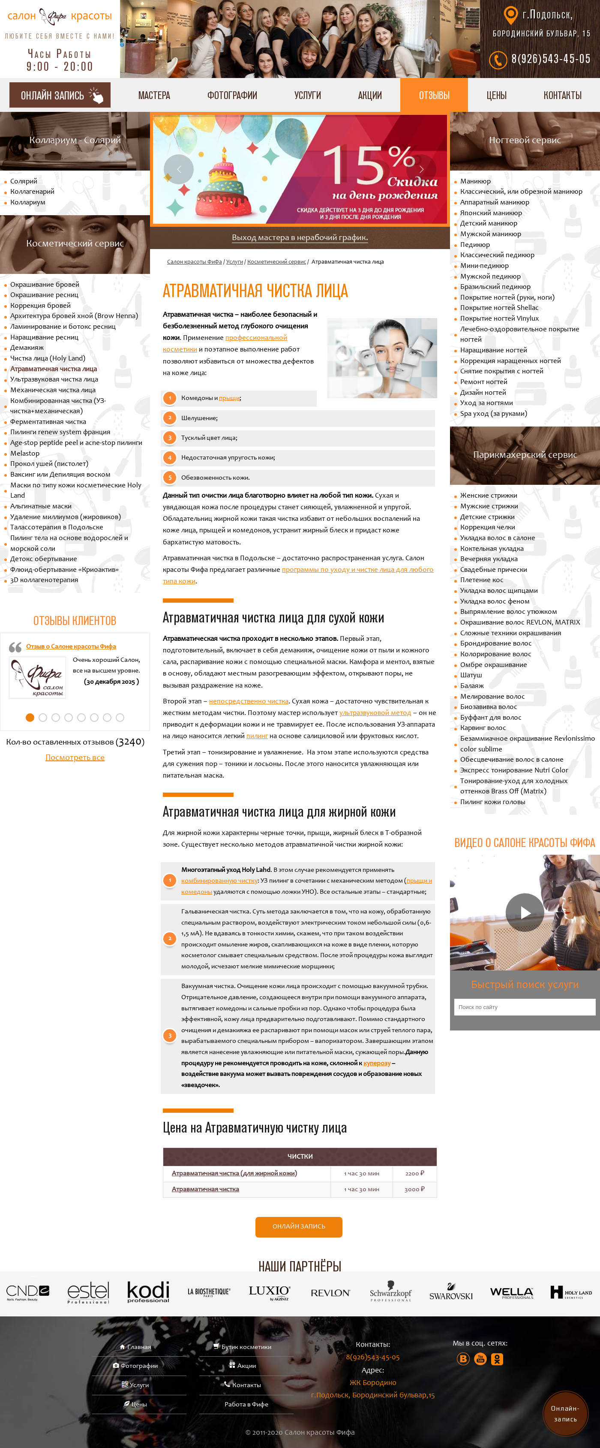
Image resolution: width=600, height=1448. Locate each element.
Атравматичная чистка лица (53, 369)
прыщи (229, 398)
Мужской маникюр (490, 234)
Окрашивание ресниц (44, 295)
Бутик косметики (246, 1347)
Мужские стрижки (489, 507)
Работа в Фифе (246, 1404)
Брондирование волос (496, 644)
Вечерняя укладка (489, 559)
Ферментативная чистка (48, 422)
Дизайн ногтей (483, 393)
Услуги (307, 95)
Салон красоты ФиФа (194, 262)
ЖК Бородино (373, 1390)
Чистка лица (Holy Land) (47, 359)
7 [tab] (107, 717)
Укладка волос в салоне (497, 538)
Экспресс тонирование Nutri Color (514, 771)
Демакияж (27, 348)
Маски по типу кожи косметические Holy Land (75, 491)
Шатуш (471, 675)
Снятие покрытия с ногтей (501, 372)
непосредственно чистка (248, 702)
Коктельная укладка (492, 549)
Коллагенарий (32, 192)
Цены (497, 95)
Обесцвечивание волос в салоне (512, 760)
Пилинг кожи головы (492, 802)
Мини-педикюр (484, 266)
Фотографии (232, 95)
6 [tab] (94, 717)
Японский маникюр (491, 213)
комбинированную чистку (219, 880)
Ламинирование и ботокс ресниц (63, 327)
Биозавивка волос (488, 707)
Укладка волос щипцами (499, 591)
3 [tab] (55, 717)
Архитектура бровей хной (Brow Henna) (74, 316)
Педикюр (475, 245)
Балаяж (472, 686)
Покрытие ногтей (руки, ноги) (507, 298)
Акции (370, 95)
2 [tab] (43, 717)
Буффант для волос (491, 718)
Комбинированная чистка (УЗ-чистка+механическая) (58, 407)
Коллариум (27, 203)
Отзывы (434, 95)
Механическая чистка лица (53, 390)
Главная (139, 1347)
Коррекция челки (487, 528)
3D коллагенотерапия (44, 580)
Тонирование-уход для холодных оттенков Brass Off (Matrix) (514, 787)
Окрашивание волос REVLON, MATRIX (520, 623)
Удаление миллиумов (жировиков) (65, 517)
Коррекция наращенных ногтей (510, 361)
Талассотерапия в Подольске (56, 528)
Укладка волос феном (495, 602)
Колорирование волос (495, 654)
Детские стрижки (487, 517)
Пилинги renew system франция (60, 432)
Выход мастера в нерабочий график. (300, 238)
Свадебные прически (493, 570)
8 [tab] (120, 717)
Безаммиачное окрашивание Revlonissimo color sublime (527, 745)
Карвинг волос (483, 728)
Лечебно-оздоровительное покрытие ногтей (519, 335)
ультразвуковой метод (375, 713)
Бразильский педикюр (495, 287)
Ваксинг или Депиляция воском (60, 475)
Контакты (246, 1385)
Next (421, 169)
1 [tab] (30, 717)
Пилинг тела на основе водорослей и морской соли (69, 544)
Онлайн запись (299, 1226)
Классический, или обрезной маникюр (521, 192)
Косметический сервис (276, 262)
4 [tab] (68, 717)
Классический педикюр (497, 255)
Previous (179, 169)
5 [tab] (81, 717)
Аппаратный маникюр (494, 203)
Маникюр (475, 182)
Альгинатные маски (41, 507)
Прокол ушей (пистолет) (49, 464)
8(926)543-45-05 (551, 58)
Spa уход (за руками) (493, 414)
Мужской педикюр (490, 277)
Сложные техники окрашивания (510, 633)
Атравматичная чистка (205, 1189)
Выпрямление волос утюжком (508, 612)
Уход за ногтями (486, 403)
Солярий (23, 182)
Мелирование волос (492, 697)
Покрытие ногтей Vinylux (499, 319)
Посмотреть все (75, 758)
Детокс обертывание (43, 559)
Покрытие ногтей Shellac (499, 308)
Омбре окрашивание (493, 665)
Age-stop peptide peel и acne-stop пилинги (76, 443)
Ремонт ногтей (483, 382)
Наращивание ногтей (493, 350)
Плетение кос (482, 580)
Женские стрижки (488, 496)
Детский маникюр (488, 224)
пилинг (257, 736)
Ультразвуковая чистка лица (54, 380)
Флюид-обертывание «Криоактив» (64, 570)
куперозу (376, 1063)
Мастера (154, 95)
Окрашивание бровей (44, 285)
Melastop (24, 454)
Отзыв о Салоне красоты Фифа (71, 646)
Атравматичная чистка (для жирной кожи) (234, 1173)
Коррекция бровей (40, 306)
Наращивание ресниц (44, 338)
